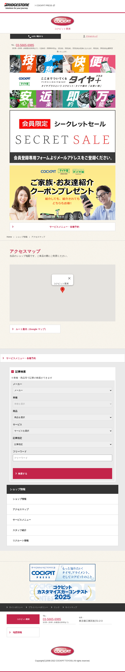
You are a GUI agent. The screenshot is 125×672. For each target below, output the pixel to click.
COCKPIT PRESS (45, 5)
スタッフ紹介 (19, 530)
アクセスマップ (90, 36)
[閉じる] (69, 278)
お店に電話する (35, 36)
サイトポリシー (16, 607)
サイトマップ (71, 607)
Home (9, 237)
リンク (57, 607)
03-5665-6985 (25, 45)
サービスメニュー (22, 519)
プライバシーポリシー (38, 607)
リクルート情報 (21, 540)
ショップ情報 (22, 237)
